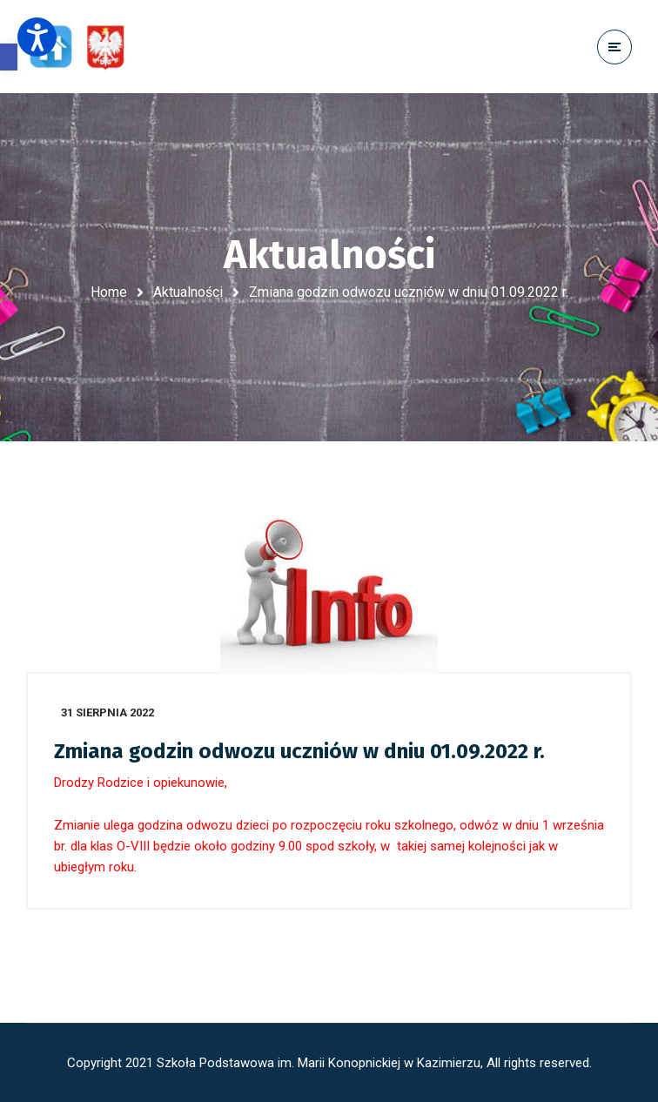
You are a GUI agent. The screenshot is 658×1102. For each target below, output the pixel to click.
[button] (8, 57)
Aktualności (188, 292)
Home (109, 292)
